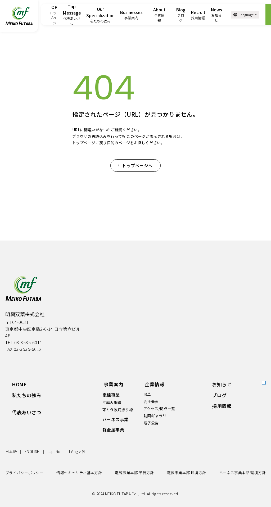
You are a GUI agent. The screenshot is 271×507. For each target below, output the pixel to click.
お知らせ (222, 384)
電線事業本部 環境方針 (186, 472)
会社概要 (151, 401)
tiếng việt (77, 451)
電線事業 (111, 395)
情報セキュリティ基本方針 (79, 472)
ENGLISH (32, 451)
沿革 (147, 394)
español (54, 451)
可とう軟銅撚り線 (117, 409)
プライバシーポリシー (24, 472)
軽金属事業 (113, 430)
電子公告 (151, 422)
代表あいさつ (26, 412)
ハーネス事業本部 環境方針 (242, 472)
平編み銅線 (111, 402)
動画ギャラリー (156, 415)
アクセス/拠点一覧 (159, 408)
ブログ (219, 395)
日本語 (11, 451)
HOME (19, 384)
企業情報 (154, 384)
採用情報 (222, 405)
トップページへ (137, 165)
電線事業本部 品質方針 (134, 472)
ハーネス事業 (115, 419)
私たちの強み (26, 395)
